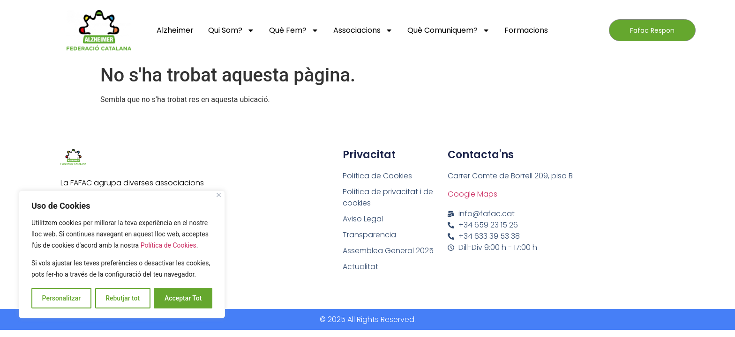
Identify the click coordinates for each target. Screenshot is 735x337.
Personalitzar (61, 298)
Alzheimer (175, 30)
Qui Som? (231, 30)
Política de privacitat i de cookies (388, 197)
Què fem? (294, 30)
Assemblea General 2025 (388, 250)
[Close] (219, 195)
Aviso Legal (363, 218)
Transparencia (369, 234)
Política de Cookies (168, 245)
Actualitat (360, 266)
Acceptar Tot (183, 298)
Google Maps (472, 194)
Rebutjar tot (122, 298)
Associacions (363, 30)
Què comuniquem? (448, 30)
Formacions (526, 30)
